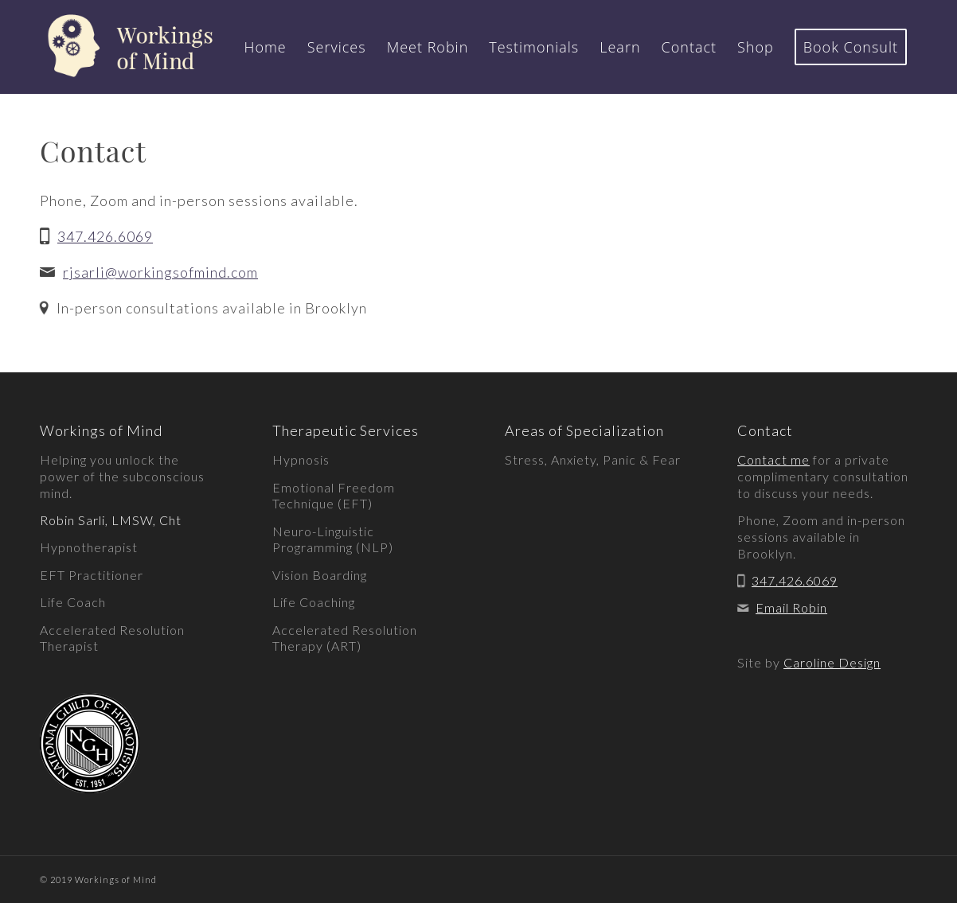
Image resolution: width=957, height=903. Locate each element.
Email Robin (791, 607)
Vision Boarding (319, 574)
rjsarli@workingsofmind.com (160, 272)
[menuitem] (264, 47)
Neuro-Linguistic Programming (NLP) (332, 539)
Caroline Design (832, 662)
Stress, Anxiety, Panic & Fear (593, 459)
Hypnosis (301, 459)
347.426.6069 (105, 236)
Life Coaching (313, 601)
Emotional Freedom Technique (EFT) (333, 496)
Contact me (773, 459)
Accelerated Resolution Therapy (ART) (344, 638)
